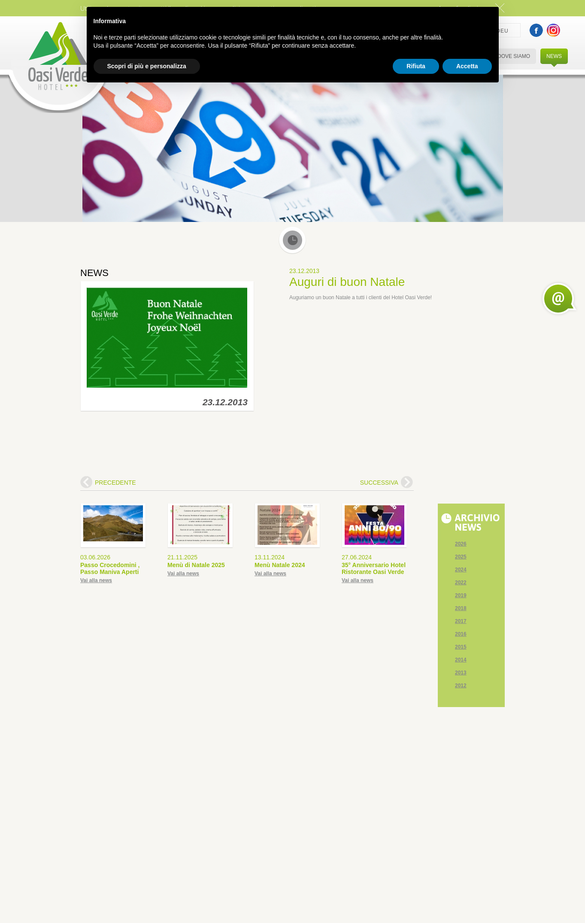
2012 (461, 686)
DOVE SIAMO (513, 56)
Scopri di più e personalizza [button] (146, 66)
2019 (461, 595)
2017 (461, 621)
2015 (461, 647)
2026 (461, 544)
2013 (461, 673)
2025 (461, 557)
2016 (461, 634)
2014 (461, 660)
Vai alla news (96, 580)
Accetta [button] (467, 66)
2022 (461, 583)
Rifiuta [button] (415, 66)
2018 (461, 608)
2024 (461, 570)
